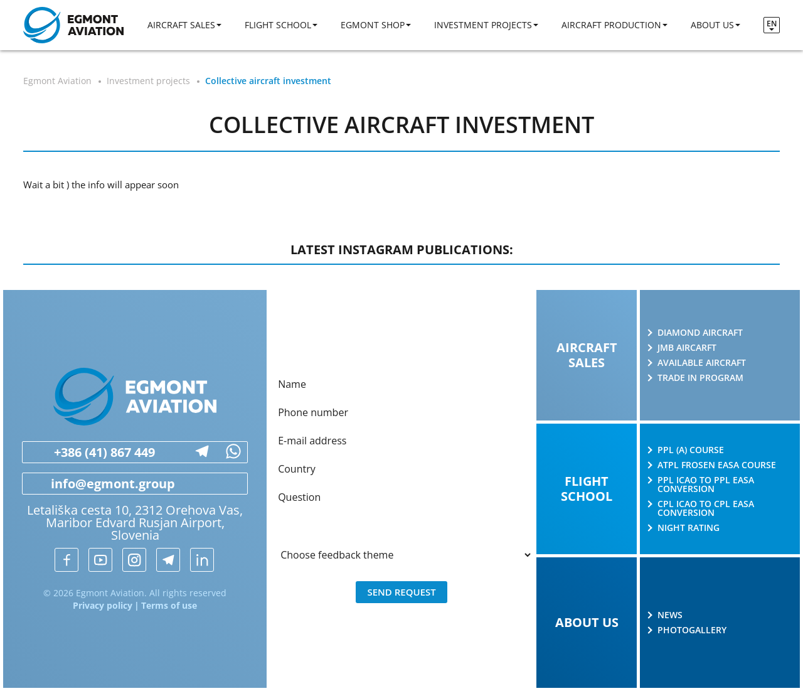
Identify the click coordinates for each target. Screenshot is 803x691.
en (772, 23)
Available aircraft (701, 362)
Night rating (688, 527)
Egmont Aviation (57, 81)
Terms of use (169, 605)
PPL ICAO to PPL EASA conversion (705, 484)
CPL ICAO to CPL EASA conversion (705, 508)
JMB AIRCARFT (686, 347)
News (670, 615)
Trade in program (700, 377)
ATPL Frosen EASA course (716, 465)
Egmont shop (373, 25)
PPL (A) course (690, 450)
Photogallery (691, 630)
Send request (401, 592)
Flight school (278, 25)
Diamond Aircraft (700, 332)
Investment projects (483, 25)
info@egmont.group (99, 484)
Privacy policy (102, 605)
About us (712, 25)
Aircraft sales (181, 25)
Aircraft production (611, 25)
